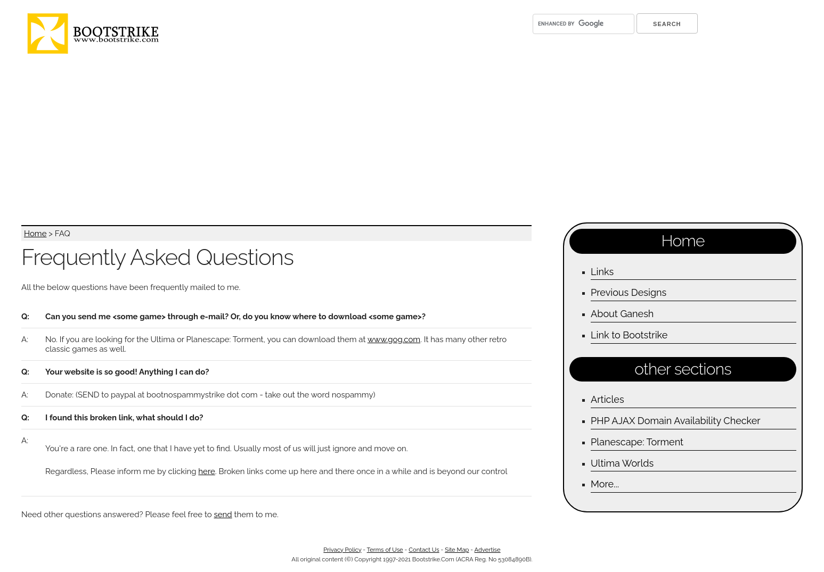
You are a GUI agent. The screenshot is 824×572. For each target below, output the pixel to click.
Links (602, 271)
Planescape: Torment (637, 441)
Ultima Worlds (622, 463)
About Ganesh (622, 313)
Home (35, 233)
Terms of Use (385, 549)
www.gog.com (394, 339)
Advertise (488, 549)
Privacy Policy (342, 549)
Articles (607, 399)
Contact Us (424, 549)
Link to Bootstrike (629, 335)
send (223, 514)
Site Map (457, 549)
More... (605, 484)
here (206, 471)
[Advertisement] (348, 139)
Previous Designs (628, 292)
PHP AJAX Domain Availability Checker (675, 420)
